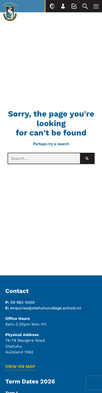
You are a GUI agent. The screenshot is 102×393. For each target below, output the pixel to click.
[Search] (87, 158)
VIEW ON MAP (20, 366)
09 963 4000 (22, 302)
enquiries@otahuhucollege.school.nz (45, 308)
